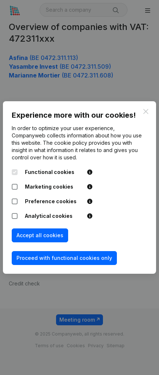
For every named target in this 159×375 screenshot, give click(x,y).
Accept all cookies (39, 235)
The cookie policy (65, 143)
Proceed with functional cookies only (64, 258)
